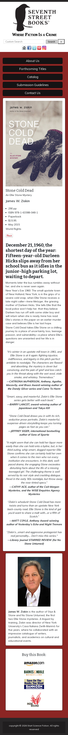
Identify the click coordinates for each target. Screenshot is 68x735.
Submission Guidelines (33, 85)
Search (51, 41)
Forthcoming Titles (32, 69)
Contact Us (32, 93)
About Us (32, 61)
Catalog (32, 77)
